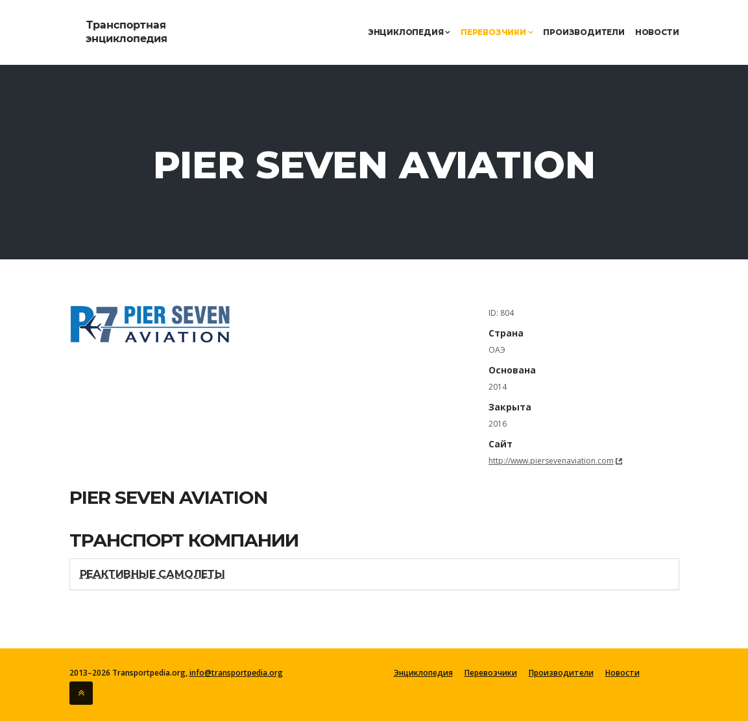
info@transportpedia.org (236, 672)
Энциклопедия (409, 32)
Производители (583, 32)
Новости (657, 32)
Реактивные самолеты (152, 574)
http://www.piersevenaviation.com (551, 460)
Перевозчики (497, 32)
